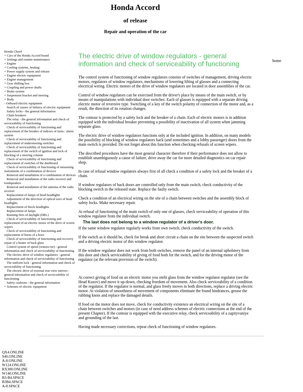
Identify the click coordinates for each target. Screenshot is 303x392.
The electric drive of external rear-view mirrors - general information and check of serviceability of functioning (36, 274)
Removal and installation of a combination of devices (41, 175)
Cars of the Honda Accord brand (28, 55)
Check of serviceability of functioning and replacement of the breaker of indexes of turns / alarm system (39, 131)
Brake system (15, 91)
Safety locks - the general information (31, 111)
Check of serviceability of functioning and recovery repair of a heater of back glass (38, 241)
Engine (11, 63)
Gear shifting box (18, 83)
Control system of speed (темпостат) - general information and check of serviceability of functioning (39, 249)
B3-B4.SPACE (13, 378)
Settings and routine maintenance (28, 59)
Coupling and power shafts (24, 87)
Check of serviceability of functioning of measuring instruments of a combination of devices (39, 169)
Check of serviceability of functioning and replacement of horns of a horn (32, 233)
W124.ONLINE (14, 365)
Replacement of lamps (21, 211)
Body (10, 99)
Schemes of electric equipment (27, 286)
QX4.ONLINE (13, 352)
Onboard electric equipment (24, 103)
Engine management (20, 79)
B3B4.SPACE (12, 382)
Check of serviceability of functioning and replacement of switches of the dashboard (32, 161)
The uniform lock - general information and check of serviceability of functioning (39, 264)
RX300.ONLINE (15, 369)
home (276, 61)
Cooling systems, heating (23, 67)
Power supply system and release (28, 71)
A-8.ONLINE (12, 361)
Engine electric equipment (24, 75)
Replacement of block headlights (28, 207)
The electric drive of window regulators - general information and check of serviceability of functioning (39, 257)
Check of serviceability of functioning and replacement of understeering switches (32, 141)
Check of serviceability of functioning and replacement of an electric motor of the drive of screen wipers (39, 223)
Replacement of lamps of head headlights (33, 195)
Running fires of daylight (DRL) (28, 215)
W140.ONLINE (14, 373)
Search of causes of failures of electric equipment (39, 107)
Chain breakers (16, 115)
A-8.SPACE (11, 386)
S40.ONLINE (12, 356)
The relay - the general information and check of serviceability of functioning (36, 121)
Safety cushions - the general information (33, 282)
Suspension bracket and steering (27, 95)
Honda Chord (13, 51)
